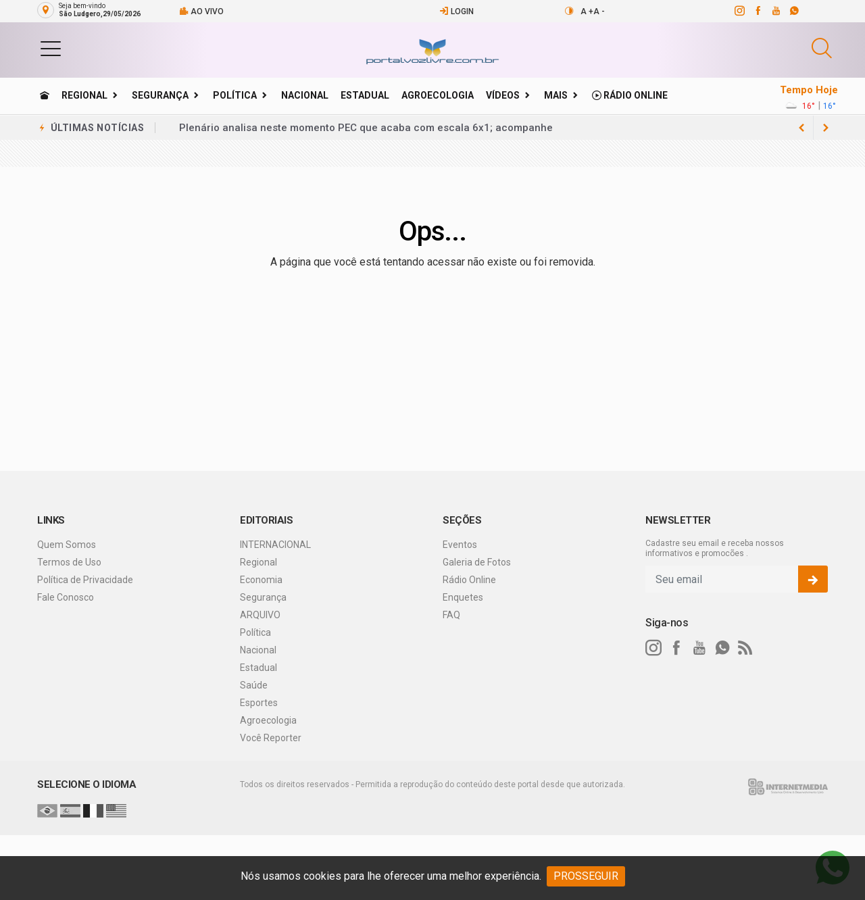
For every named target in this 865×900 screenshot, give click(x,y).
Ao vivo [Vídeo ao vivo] (201, 11)
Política (235, 95)
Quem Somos (66, 544)
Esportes (259, 702)
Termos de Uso (69, 562)
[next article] (801, 128)
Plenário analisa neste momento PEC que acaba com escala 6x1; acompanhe (366, 128)
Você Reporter (270, 737)
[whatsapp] (793, 11)
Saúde (254, 685)
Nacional (304, 95)
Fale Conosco (65, 597)
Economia (261, 579)
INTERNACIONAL (275, 544)
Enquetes (463, 597)
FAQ (451, 614)
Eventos (460, 544)
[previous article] (826, 128)
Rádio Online (630, 95)
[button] (50, 48)
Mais (556, 95)
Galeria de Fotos (477, 562)
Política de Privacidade (85, 579)
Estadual (365, 95)
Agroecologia (437, 95)
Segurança (160, 95)
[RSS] (745, 648)
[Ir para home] (44, 95)
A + (586, 11)
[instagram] (739, 11)
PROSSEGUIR (585, 876)
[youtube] (775, 11)
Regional (84, 95)
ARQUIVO (260, 614)
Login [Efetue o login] (456, 11)
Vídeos (503, 95)
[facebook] (757, 11)
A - (599, 11)
